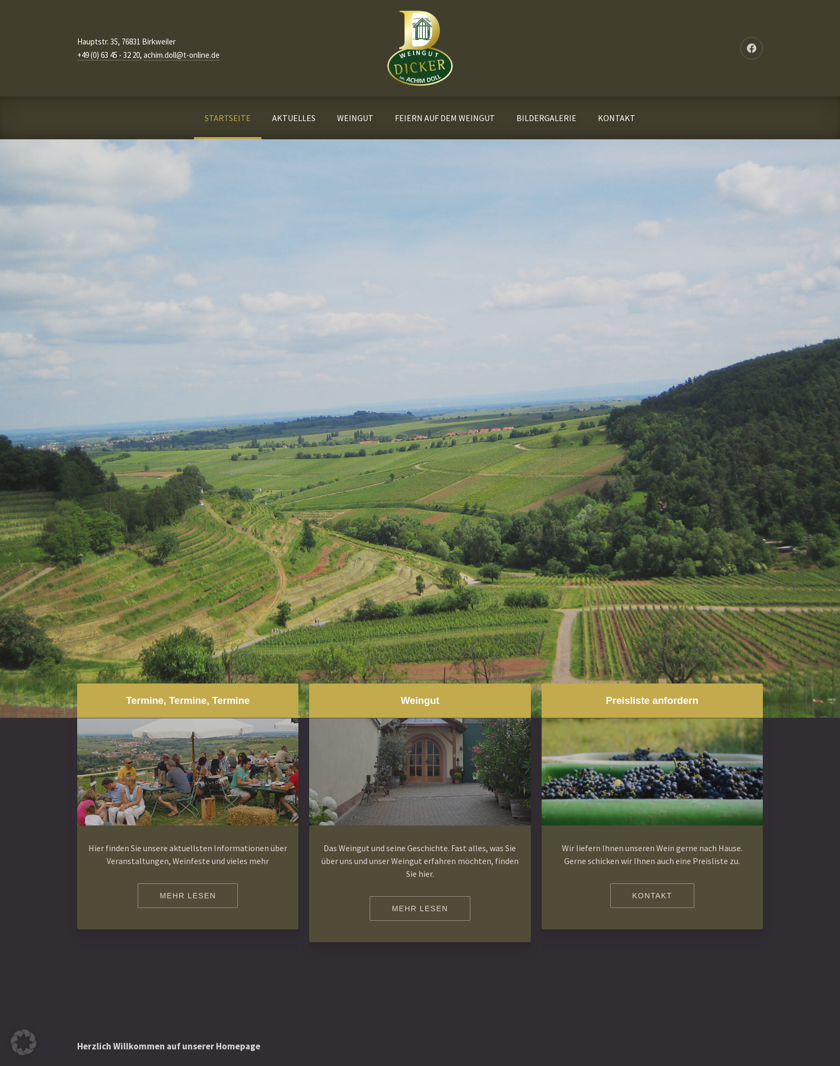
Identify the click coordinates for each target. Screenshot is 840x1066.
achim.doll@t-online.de (182, 55)
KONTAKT (616, 117)
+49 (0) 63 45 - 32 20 (108, 55)
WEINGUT (355, 117)
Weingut (420, 700)
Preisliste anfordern (652, 700)
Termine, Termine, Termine (188, 700)
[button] (23, 1042)
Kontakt (652, 895)
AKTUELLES (294, 117)
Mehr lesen (188, 895)
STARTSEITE (228, 117)
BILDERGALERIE (546, 117)
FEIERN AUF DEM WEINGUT (445, 117)
